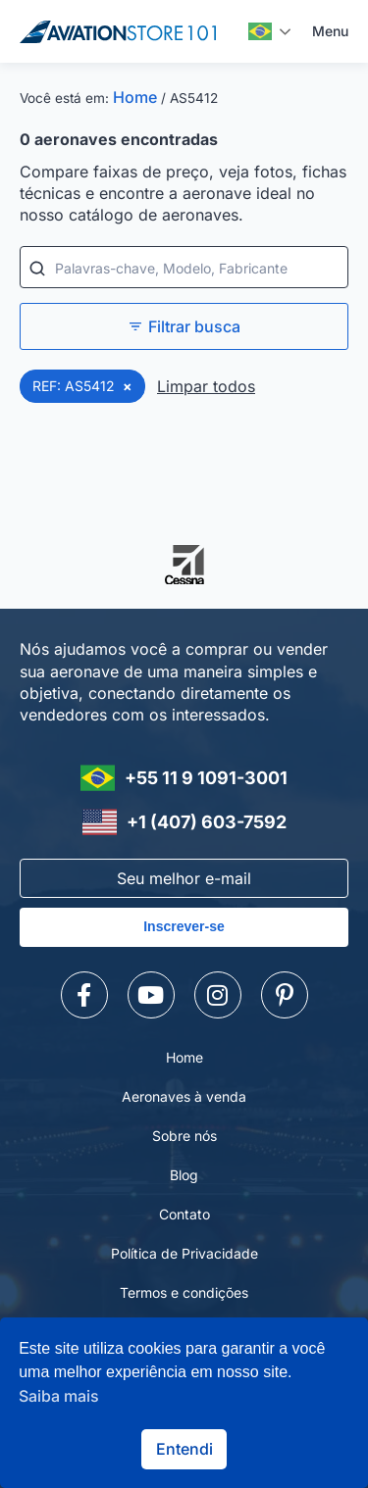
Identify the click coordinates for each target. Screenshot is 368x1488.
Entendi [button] (184, 1449)
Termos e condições (184, 1292)
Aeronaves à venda (184, 1096)
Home (135, 97)
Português (260, 31)
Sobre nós (184, 1135)
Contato (184, 1214)
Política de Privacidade (184, 1253)
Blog (184, 1174)
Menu (330, 31)
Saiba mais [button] (59, 1396)
